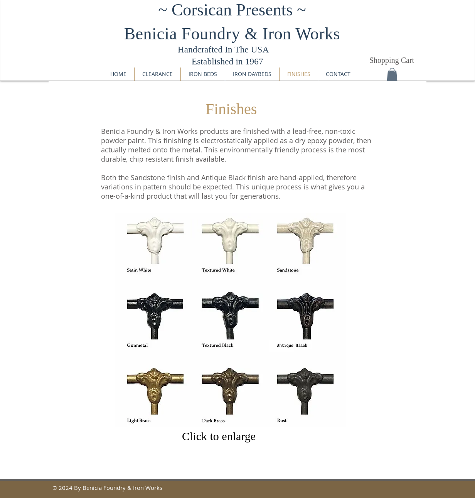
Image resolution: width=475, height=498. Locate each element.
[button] (392, 74)
